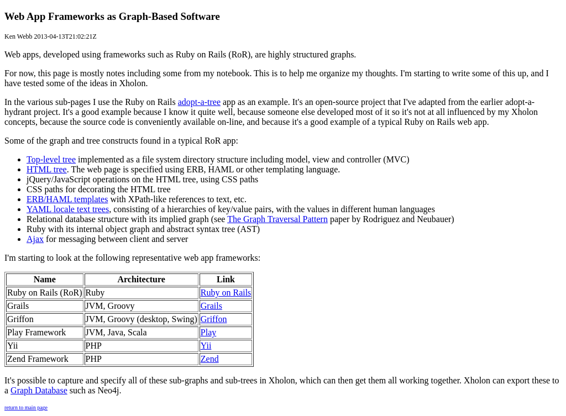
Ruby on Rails (226, 292)
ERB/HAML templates (67, 199)
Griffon (214, 319)
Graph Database (39, 390)
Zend (210, 359)
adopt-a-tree (199, 102)
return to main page (26, 407)
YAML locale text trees (68, 209)
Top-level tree (51, 159)
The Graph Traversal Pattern (277, 219)
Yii (206, 345)
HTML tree (47, 169)
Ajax (35, 239)
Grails (211, 305)
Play (208, 332)
